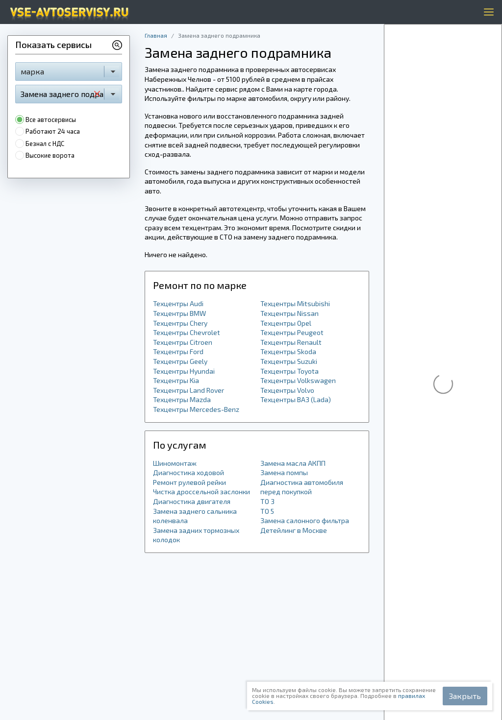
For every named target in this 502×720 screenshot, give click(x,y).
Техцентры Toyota (289, 371)
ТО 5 (267, 511)
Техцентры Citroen (182, 342)
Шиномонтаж (175, 463)
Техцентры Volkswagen (298, 380)
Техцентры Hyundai (184, 371)
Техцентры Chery (180, 323)
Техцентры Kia (176, 380)
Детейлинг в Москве (293, 530)
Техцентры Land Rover (188, 390)
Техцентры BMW (179, 313)
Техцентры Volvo (287, 390)
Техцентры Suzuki (288, 361)
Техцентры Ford (178, 351)
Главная (156, 35)
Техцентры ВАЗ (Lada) (295, 399)
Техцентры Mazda (182, 399)
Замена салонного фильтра (304, 520)
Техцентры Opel (285, 323)
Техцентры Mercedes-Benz (196, 409)
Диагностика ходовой (188, 472)
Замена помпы (284, 472)
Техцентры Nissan (289, 313)
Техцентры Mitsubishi (295, 303)
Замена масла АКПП (293, 463)
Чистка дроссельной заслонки (201, 491)
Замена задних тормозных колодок (196, 535)
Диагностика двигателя (191, 501)
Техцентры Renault (291, 342)
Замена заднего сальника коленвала (195, 516)
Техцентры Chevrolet (186, 332)
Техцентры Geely (180, 361)
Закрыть (465, 695)
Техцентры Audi (178, 303)
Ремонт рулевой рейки (189, 482)
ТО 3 (267, 501)
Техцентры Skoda (288, 351)
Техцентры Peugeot (292, 332)
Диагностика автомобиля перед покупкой (301, 487)
